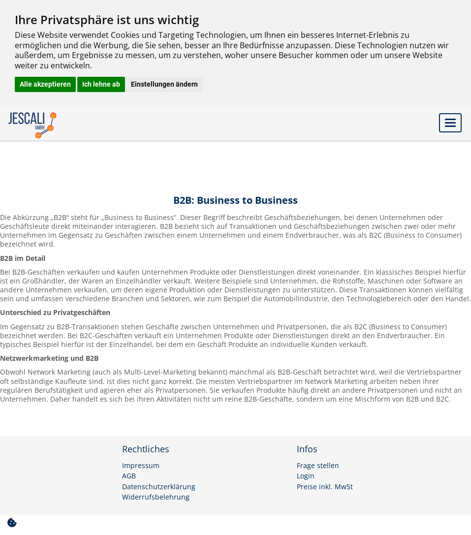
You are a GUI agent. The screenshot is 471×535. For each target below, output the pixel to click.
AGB (129, 476)
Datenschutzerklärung (158, 486)
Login (305, 476)
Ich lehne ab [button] (101, 84)
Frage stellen (318, 465)
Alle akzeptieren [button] (45, 84)
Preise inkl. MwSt (325, 486)
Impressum (140, 465)
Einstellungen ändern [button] (164, 84)
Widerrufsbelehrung (155, 497)
